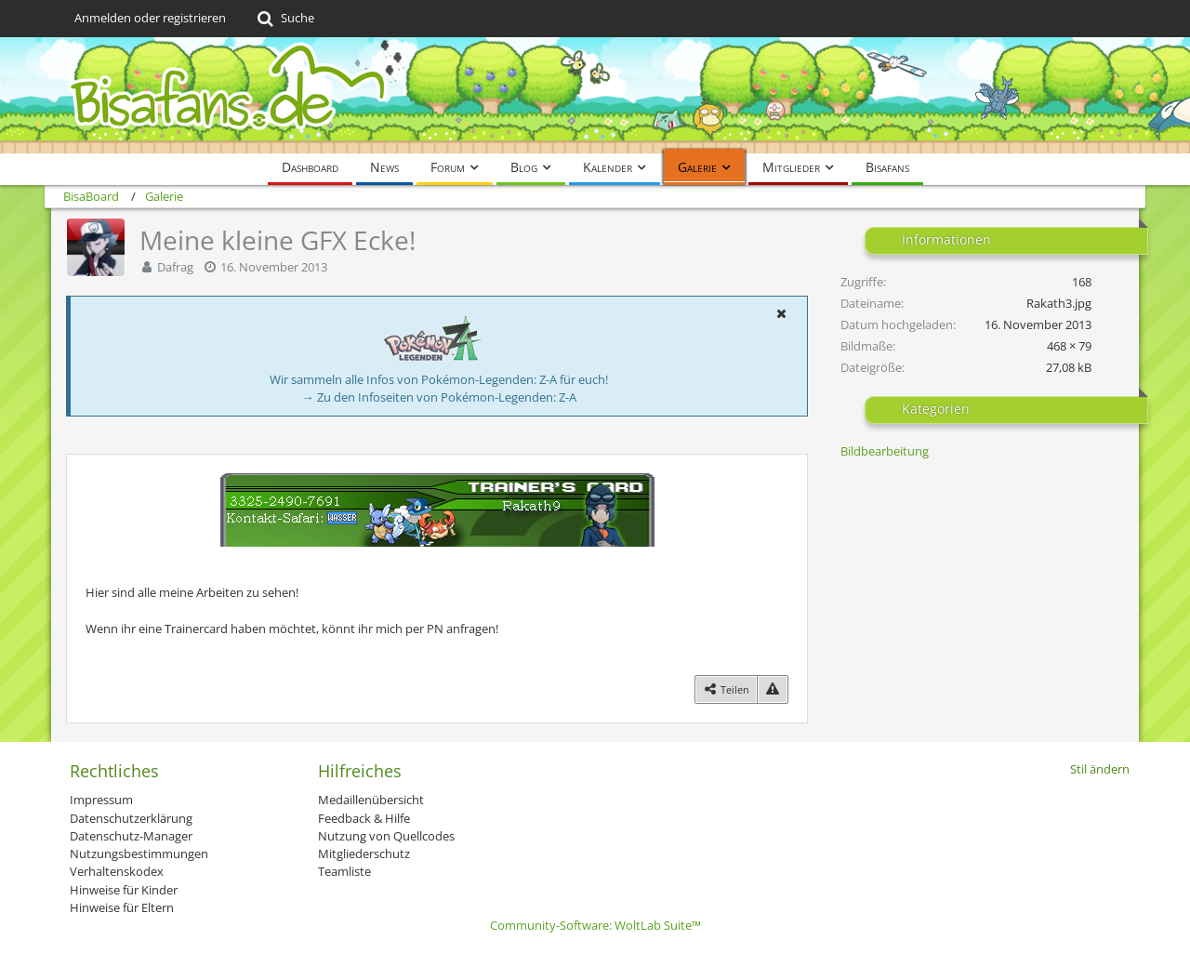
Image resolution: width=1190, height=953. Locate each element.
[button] (781, 313)
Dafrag (175, 266)
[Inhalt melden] (772, 689)
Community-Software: (595, 925)
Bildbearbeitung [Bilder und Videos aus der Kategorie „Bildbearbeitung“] (884, 451)
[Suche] (284, 18)
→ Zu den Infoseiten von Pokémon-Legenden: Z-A (439, 397)
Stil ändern (1100, 769)
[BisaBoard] (595, 95)
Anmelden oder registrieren (150, 17)
